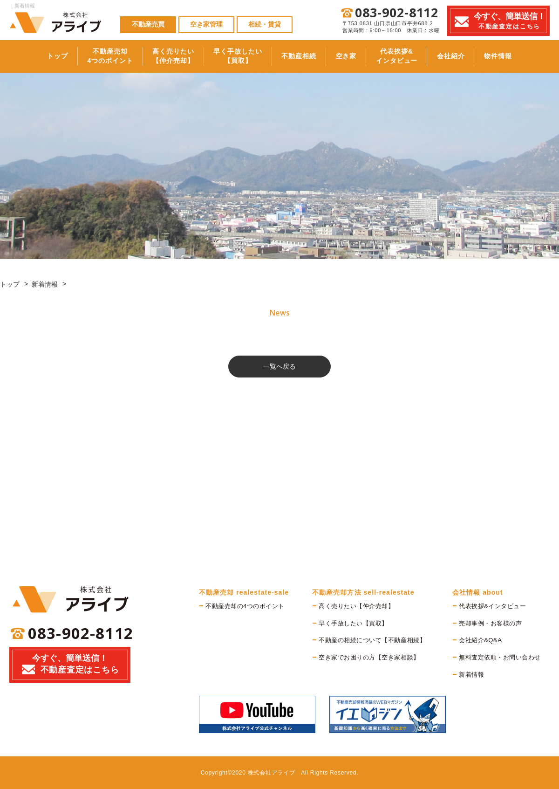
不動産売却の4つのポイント (245, 606)
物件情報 (527, 56)
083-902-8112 (396, 13)
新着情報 (45, 284)
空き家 (353, 56)
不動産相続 (297, 56)
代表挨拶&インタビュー (411, 56)
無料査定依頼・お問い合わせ (500, 657)
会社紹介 (472, 56)
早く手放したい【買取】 (229, 56)
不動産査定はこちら (509, 20)
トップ (28, 56)
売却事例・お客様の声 (490, 623)
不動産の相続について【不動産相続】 (372, 640)
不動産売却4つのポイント (88, 56)
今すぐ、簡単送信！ (70, 666)
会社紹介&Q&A (480, 640)
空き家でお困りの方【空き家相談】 (369, 657)
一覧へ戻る (279, 366)
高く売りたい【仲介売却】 (158, 56)
